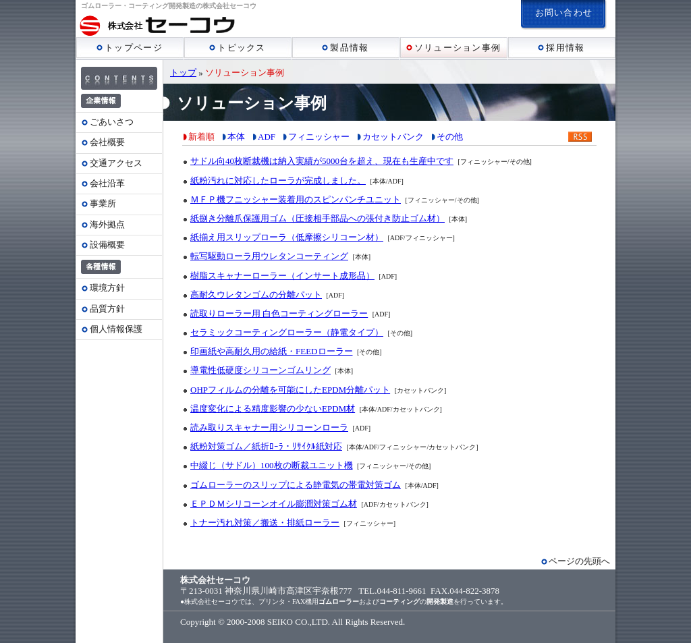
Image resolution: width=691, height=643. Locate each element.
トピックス (237, 48)
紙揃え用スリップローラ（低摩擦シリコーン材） (286, 237)
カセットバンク (393, 137)
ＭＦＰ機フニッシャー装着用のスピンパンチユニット (295, 199)
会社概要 (107, 142)
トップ (183, 72)
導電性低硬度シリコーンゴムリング (260, 370)
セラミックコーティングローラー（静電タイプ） (286, 332)
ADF (266, 137)
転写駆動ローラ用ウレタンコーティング (269, 256)
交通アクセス (116, 163)
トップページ (129, 48)
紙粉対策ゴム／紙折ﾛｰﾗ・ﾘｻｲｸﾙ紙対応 (266, 446)
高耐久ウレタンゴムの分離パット (256, 294)
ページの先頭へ (579, 561)
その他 (450, 137)
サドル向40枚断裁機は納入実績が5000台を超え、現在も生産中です (321, 161)
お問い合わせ (564, 12)
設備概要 (107, 245)
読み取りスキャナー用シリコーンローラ (269, 427)
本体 (236, 137)
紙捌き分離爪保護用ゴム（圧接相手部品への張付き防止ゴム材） (317, 218)
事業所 (103, 203)
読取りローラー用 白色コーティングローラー (279, 313)
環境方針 (107, 288)
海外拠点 (107, 224)
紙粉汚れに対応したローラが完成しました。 (278, 180)
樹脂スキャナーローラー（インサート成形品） (282, 276)
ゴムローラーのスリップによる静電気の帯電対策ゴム (295, 485)
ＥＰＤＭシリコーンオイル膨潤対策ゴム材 (273, 504)
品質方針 (107, 309)
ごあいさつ (112, 122)
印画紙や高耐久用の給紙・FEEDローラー (271, 351)
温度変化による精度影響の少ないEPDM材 (272, 408)
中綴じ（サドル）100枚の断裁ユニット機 (271, 465)
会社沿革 (107, 183)
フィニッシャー (319, 137)
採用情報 (561, 48)
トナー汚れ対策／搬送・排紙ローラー (264, 523)
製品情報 (345, 48)
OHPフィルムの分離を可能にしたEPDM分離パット (290, 390)
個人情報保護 (116, 329)
